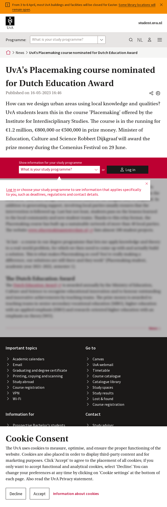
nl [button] (140, 39)
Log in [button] (11, 189)
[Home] (8, 52)
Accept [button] (40, 493)
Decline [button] (15, 493)
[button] (161, 4)
